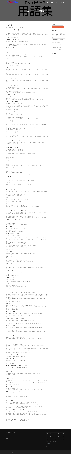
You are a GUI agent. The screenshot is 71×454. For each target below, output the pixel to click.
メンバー (56, 2)
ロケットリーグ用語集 (49, 2)
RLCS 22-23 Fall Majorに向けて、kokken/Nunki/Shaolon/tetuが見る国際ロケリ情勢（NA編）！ (58, 41)
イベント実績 (62, 2)
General (53, 56)
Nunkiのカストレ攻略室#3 (56, 47)
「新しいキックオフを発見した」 (31, 237)
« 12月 (47, 446)
